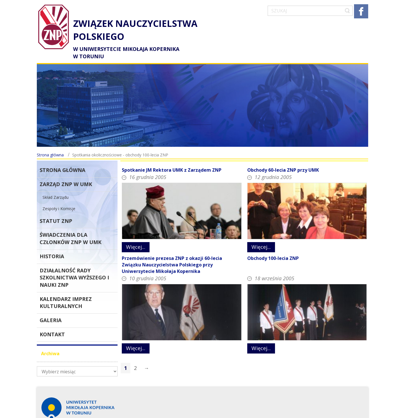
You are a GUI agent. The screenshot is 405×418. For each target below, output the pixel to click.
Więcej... (135, 237)
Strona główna (50, 145)
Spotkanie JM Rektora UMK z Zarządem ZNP (171, 160)
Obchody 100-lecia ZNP (273, 248)
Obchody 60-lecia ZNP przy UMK (283, 160)
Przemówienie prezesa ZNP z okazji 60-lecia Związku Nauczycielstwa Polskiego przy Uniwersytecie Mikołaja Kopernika (172, 254)
